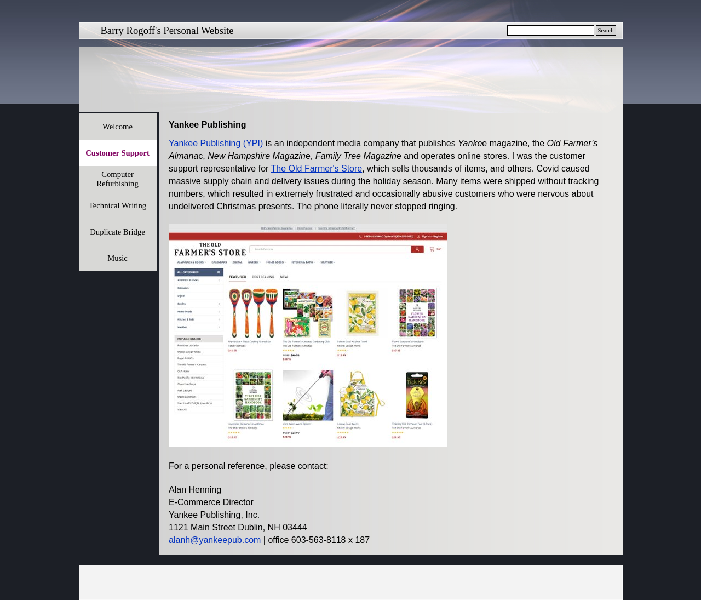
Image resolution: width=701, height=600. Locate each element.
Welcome (117, 126)
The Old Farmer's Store (317, 168)
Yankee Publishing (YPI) (216, 143)
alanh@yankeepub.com (215, 540)
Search (606, 30)
